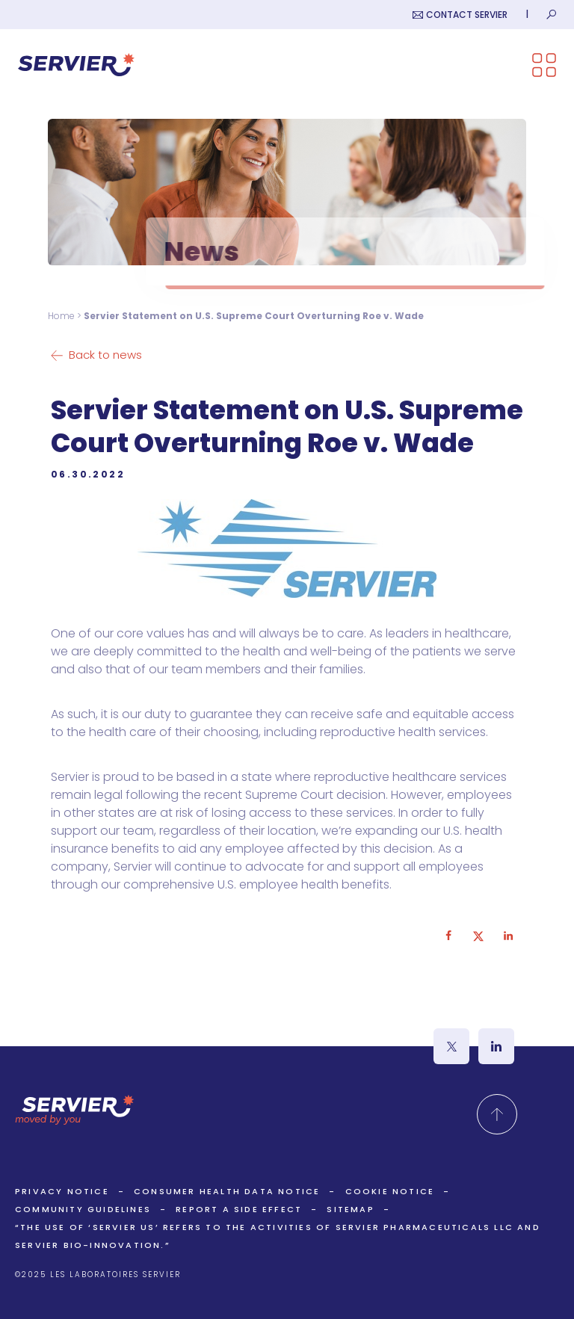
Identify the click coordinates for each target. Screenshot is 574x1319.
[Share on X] (478, 936)
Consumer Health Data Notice (227, 1191)
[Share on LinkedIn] (508, 936)
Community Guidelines (83, 1209)
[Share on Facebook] (448, 936)
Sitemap (350, 1209)
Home (61, 315)
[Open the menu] (544, 65)
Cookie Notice (390, 1191)
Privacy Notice (62, 1191)
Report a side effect (239, 1209)
